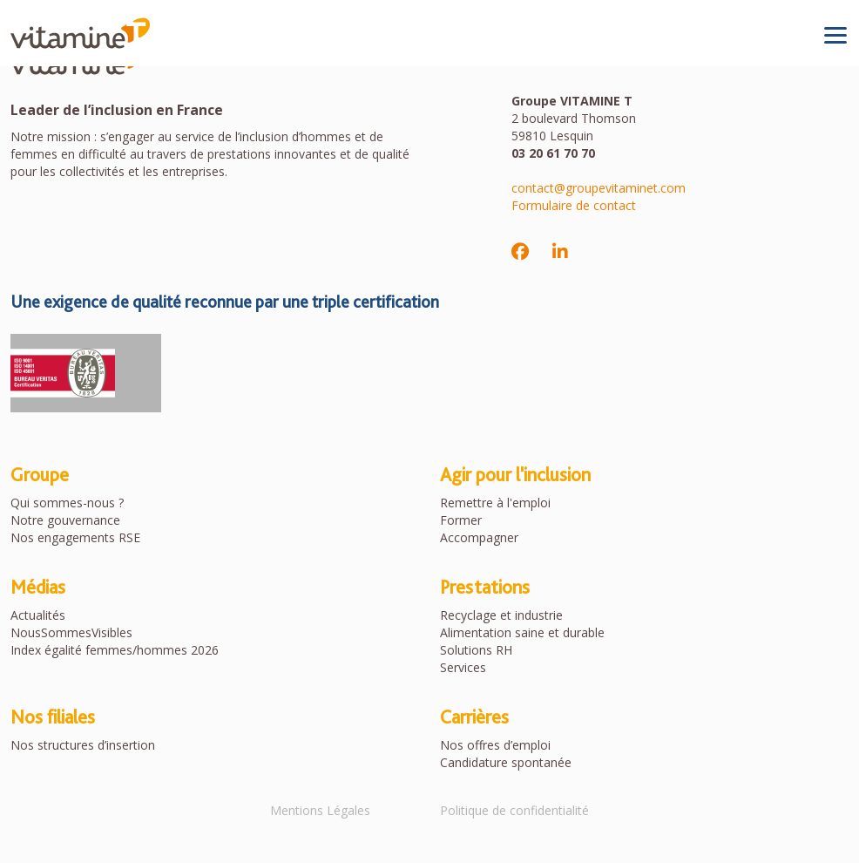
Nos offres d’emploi (495, 745)
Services (463, 667)
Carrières (474, 716)
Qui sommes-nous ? (67, 502)
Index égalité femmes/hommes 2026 (114, 650)
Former (461, 520)
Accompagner (479, 537)
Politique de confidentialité (514, 810)
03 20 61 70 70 (553, 153)
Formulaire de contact (573, 205)
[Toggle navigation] (835, 34)
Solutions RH (476, 650)
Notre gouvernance (65, 520)
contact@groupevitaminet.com (598, 188)
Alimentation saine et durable (522, 632)
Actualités (37, 615)
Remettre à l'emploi (495, 502)
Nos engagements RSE (75, 537)
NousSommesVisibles (71, 632)
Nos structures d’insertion (82, 745)
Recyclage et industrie (501, 615)
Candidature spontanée (506, 762)
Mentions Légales (320, 810)
